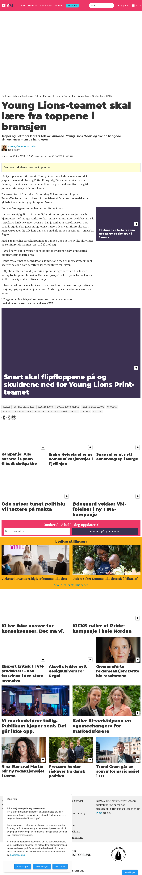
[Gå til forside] (7, 5)
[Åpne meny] (137, 5)
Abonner (72, 5)
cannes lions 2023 (24, 407)
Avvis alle (60, 866)
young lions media (68, 407)
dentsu (97, 411)
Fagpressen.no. (17, 855)
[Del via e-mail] (13, 417)
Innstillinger (130, 872)
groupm (111, 407)
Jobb (22, 5)
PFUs (99, 812)
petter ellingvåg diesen (63, 411)
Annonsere (46, 5)
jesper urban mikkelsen (17, 411)
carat (6, 407)
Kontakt (32, 5)
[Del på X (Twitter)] (8, 417)
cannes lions (46, 407)
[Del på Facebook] (4, 417)
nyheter (40, 411)
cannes (85, 411)
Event (58, 5)
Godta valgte (42, 866)
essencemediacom (93, 407)
